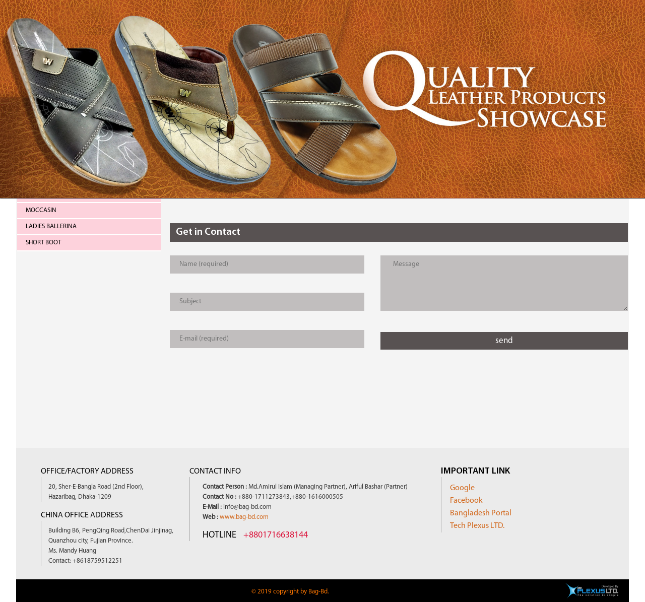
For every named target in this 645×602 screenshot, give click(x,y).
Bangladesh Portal (480, 513)
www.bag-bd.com (244, 517)
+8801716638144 (275, 535)
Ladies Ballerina (51, 226)
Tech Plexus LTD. (477, 526)
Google (462, 488)
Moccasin (41, 210)
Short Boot (43, 242)
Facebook (466, 501)
